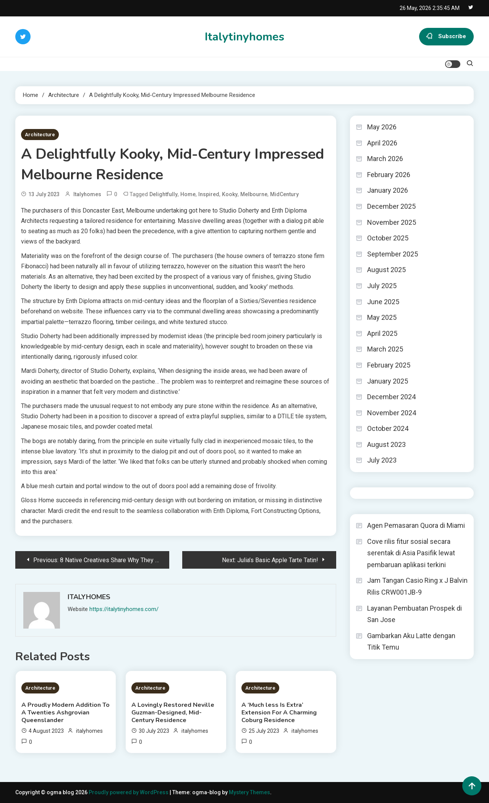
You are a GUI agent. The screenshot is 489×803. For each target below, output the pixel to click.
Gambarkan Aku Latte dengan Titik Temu (411, 641)
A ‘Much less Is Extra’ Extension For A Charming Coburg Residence (279, 712)
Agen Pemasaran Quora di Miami (416, 525)
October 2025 (387, 238)
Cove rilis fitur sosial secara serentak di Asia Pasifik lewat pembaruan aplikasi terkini (411, 553)
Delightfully (163, 194)
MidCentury (284, 194)
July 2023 (382, 460)
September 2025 (392, 254)
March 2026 (385, 159)
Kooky (230, 194)
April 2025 (382, 333)
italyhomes (87, 194)
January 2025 (387, 381)
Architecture (40, 134)
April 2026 (382, 143)
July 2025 (382, 286)
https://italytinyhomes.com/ (124, 609)
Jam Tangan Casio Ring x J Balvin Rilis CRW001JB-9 (417, 586)
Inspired (208, 194)
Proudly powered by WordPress (129, 792)
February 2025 (388, 365)
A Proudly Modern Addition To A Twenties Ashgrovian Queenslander (65, 712)
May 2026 (382, 127)
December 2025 (391, 206)
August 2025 (386, 270)
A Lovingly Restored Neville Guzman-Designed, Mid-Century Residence (172, 712)
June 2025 (383, 302)
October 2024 (387, 428)
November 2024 (391, 413)
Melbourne (253, 194)
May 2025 (382, 317)
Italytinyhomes (244, 37)
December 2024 (391, 397)
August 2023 (386, 444)
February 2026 (388, 175)
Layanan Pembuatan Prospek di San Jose (414, 614)
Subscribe (446, 37)
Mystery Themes (249, 792)
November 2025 (391, 222)
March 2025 (385, 349)
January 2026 (387, 190)
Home (188, 194)
